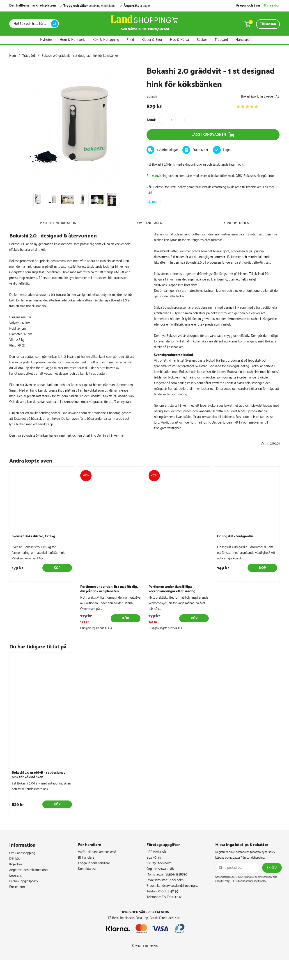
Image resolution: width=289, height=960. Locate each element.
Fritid (130, 40)
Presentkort (17, 886)
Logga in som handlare (94, 863)
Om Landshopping (22, 853)
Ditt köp (15, 858)
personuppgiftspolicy (255, 881)
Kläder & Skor (152, 40)
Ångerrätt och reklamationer (28, 870)
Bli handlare (86, 857)
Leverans (15, 875)
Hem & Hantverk (72, 40)
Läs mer (152, 202)
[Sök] (31, 24)
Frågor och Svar (248, 5)
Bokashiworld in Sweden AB (260, 96)
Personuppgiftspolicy (23, 881)
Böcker (202, 40)
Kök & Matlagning (105, 40)
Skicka (272, 867)
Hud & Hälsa (179, 40)
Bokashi (152, 96)
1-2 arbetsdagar (167, 150)
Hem (12, 56)
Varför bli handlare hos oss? (97, 852)
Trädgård (221, 40)
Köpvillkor (16, 864)
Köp (57, 568)
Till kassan (268, 24)
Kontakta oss (87, 868)
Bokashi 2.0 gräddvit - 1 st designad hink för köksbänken (80, 56)
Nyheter (46, 40)
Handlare (242, 40)
